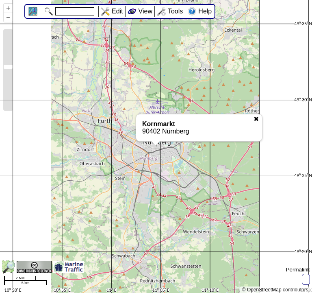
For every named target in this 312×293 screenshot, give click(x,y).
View (145, 11)
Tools (175, 11)
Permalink (298, 270)
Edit (117, 11)
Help (205, 11)
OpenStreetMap (264, 290)
